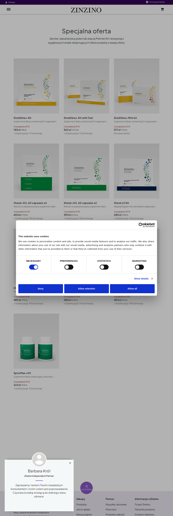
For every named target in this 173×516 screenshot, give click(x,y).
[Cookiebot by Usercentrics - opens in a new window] (141, 225)
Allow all (132, 288)
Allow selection (86, 288)
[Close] (70, 462)
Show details (141, 278)
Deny (41, 288)
